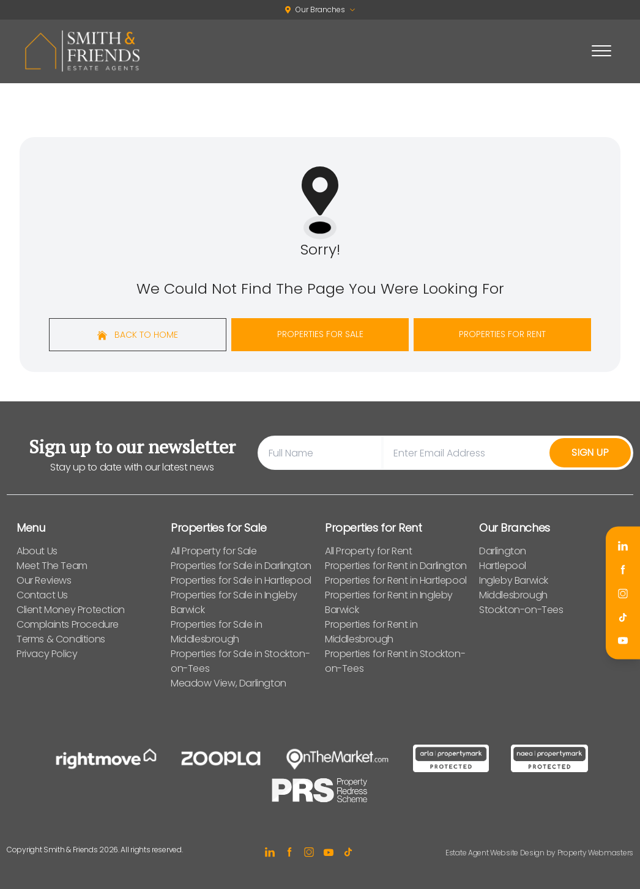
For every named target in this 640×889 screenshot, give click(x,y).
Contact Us (42, 595)
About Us (37, 551)
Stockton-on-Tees (521, 610)
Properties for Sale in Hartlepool (241, 580)
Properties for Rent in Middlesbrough (371, 631)
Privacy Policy (47, 654)
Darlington (502, 551)
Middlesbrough (513, 595)
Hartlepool (502, 566)
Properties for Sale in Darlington (241, 566)
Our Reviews (44, 580)
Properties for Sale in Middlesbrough (216, 631)
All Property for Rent (368, 551)
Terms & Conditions (61, 639)
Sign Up (590, 452)
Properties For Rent (502, 334)
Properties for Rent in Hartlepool (396, 580)
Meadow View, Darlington (228, 683)
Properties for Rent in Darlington (396, 566)
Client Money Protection (71, 610)
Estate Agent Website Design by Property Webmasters (539, 852)
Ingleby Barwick (513, 580)
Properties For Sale (320, 334)
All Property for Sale (214, 551)
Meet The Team (52, 566)
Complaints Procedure (68, 624)
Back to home (137, 335)
